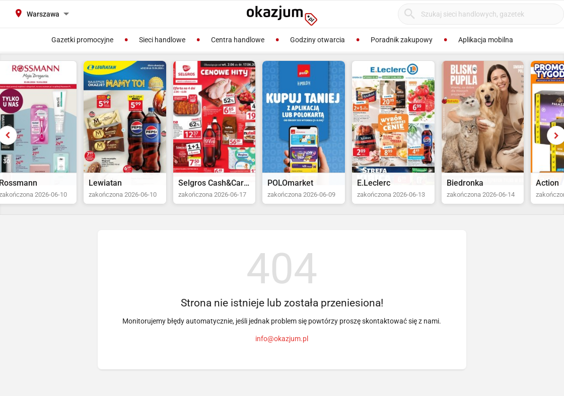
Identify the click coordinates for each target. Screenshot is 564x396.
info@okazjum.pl (281, 348)
